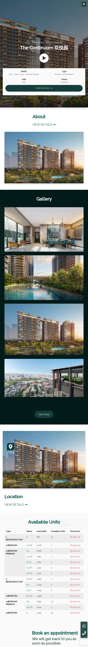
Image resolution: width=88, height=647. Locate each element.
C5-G (28, 562)
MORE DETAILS (44, 88)
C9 (27, 585)
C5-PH (29, 568)
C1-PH (29, 545)
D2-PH (29, 596)
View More (44, 414)
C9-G (28, 590)
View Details (43, 124)
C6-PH (29, 573)
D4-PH (29, 607)
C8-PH (29, 579)
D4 (27, 601)
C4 (27, 551)
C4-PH (29, 556)
